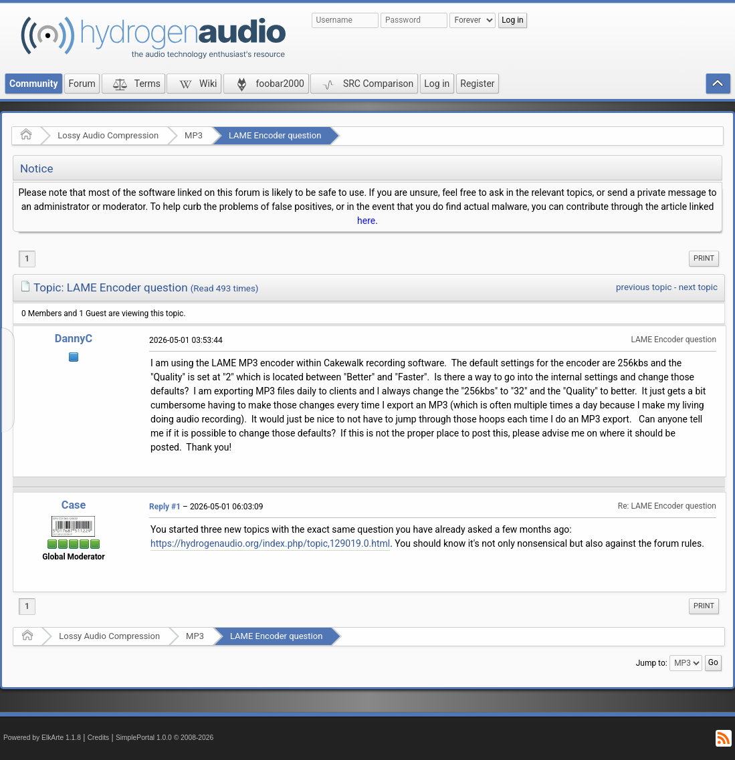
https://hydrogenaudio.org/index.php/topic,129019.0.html (270, 543)
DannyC (73, 338)
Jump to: (651, 663)
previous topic (643, 287)
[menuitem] (704, 259)
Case (74, 505)
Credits (99, 737)
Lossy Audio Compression (108, 135)
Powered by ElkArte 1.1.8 (42, 737)
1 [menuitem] (27, 258)
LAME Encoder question (275, 135)
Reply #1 (165, 506)
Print (704, 258)
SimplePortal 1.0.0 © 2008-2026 (164, 737)
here (366, 220)
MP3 (194, 135)
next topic (698, 287)
